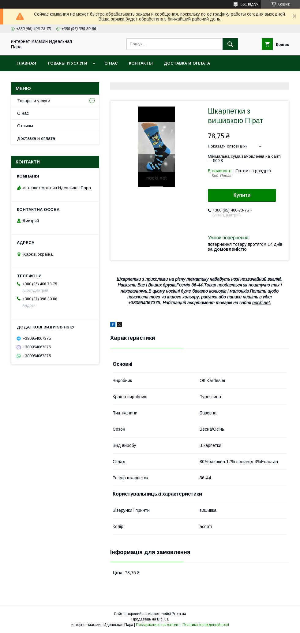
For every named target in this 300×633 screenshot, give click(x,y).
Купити (242, 195)
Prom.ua (179, 614)
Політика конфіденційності (205, 625)
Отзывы (25, 125)
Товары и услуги (67, 63)
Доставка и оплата (187, 63)
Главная (26, 63)
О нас (111, 63)
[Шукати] (230, 44)
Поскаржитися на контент (158, 625)
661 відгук (249, 4)
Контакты (141, 63)
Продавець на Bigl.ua (150, 619)
